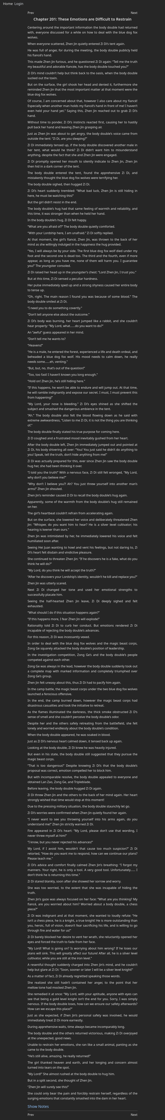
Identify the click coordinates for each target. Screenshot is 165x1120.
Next (134, 13)
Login (18, 4)
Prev (31, 13)
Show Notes (38, 1106)
